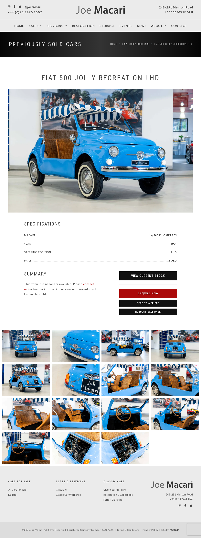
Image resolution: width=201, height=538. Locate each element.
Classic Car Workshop (68, 494)
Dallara (12, 494)
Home (113, 44)
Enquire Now (148, 293)
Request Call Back (148, 312)
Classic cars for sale (114, 489)
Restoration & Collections (118, 494)
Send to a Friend (148, 303)
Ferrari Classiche (112, 499)
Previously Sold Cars (45, 44)
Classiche (61, 489)
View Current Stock (148, 276)
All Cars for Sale (17, 489)
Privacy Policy (150, 529)
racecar (174, 529)
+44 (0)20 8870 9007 (25, 12)
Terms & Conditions (128, 529)
